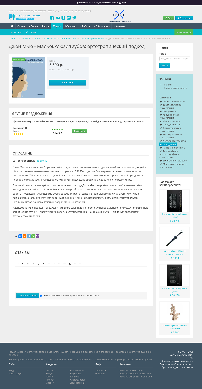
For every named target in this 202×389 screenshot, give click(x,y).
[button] (17, 263)
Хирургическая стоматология (169, 116)
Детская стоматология (173, 140)
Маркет (57, 26)
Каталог (16, 32)
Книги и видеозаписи (175, 88)
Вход (168, 18)
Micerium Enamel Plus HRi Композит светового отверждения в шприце (175, 253)
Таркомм (42, 160)
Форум (45, 26)
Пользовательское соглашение (177, 361)
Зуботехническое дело (173, 160)
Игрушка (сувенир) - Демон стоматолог (174, 327)
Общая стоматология (172, 101)
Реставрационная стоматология (170, 136)
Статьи (21, 26)
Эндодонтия (168, 111)
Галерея (50, 379)
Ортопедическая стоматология (170, 129)
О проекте (100, 370)
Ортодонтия (168, 144)
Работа (85, 26)
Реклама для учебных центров (135, 376)
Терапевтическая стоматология (170, 106)
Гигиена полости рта (172, 147)
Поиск (31, 32)
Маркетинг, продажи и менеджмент (173, 166)
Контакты (100, 373)
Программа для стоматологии (177, 367)
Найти (164, 65)
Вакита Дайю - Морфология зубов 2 (174, 290)
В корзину (67, 82)
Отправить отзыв (27, 295)
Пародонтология (170, 124)
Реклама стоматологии (131, 370)
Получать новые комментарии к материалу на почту (69, 295)
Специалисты (77, 379)
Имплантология (170, 121)
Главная (13, 38)
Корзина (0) (183, 32)
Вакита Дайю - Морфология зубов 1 (174, 215)
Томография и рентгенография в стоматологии (169, 154)
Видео (33, 26)
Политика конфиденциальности (176, 364)
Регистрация (184, 18)
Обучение (70, 26)
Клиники (120, 26)
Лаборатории (77, 382)
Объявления (102, 26)
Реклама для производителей (135, 373)
